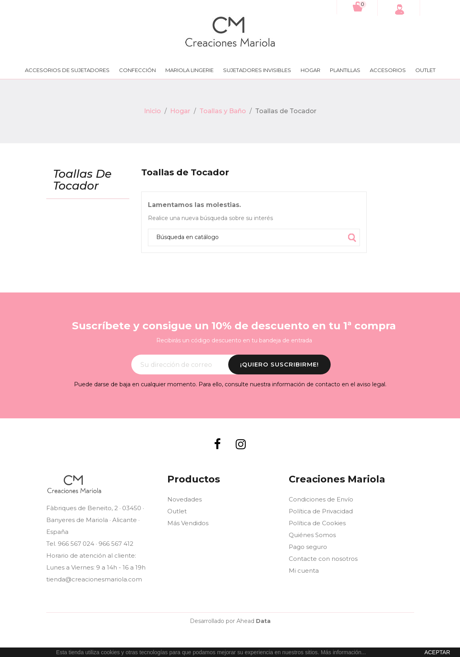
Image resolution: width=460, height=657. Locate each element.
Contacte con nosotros (323, 558)
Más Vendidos (187, 523)
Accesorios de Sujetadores (67, 70)
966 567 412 (115, 543)
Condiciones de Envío (321, 499)
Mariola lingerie (189, 70)
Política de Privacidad (321, 511)
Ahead (254, 621)
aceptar (437, 652)
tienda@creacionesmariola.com (94, 579)
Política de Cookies (317, 523)
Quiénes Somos (312, 535)
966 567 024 (76, 543)
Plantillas (345, 70)
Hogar (310, 70)
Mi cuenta (304, 570)
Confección (137, 70)
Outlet (425, 70)
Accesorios (388, 70)
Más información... (343, 652)
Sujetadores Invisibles (257, 70)
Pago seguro (308, 547)
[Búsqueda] (254, 237)
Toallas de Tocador (82, 180)
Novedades (184, 499)
